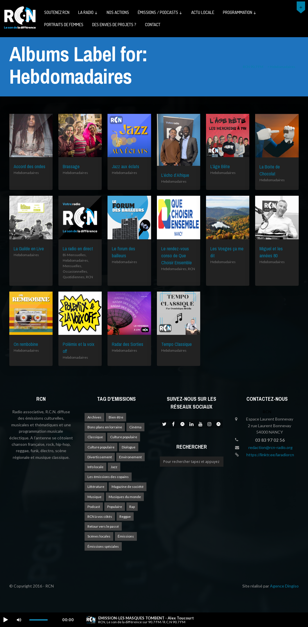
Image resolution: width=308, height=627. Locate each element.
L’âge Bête (220, 166)
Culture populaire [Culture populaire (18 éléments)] (123, 437)
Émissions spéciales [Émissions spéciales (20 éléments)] (103, 546)
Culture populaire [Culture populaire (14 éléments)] (100, 447)
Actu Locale (202, 12)
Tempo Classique (176, 344)
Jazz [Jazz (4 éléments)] (114, 467)
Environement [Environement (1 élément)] (130, 457)
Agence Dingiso (284, 585)
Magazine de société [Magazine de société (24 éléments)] (128, 486)
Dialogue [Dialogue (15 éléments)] (128, 447)
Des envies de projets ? (114, 24)
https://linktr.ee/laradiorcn (270, 454)
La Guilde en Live (29, 248)
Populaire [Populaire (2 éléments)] (114, 506)
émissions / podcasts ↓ (160, 12)
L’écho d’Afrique (175, 175)
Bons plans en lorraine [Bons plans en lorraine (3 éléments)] (104, 427)
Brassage (71, 166)
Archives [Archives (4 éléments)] (94, 417)
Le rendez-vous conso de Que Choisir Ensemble (176, 255)
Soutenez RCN (56, 12)
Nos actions (118, 12)
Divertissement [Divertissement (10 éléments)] (99, 457)
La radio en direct (78, 248)
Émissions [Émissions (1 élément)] (126, 536)
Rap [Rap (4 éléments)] (132, 506)
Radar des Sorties (127, 344)
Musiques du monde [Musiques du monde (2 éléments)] (125, 497)
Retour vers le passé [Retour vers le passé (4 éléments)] (103, 526)
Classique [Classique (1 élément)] (95, 437)
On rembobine (26, 344)
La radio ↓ (88, 12)
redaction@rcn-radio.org (270, 447)
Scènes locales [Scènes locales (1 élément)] (98, 536)
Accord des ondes (29, 166)
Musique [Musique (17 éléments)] (94, 497)
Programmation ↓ (240, 12)
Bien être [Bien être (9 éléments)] (116, 417)
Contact (152, 24)
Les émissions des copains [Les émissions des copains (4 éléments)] (108, 477)
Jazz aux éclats (125, 166)
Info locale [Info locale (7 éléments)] (95, 467)
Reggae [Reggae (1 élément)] (125, 516)
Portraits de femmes (63, 24)
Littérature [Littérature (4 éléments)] (95, 486)
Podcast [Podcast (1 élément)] (93, 506)
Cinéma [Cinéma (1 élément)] (135, 427)
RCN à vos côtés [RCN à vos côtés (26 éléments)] (99, 516)
